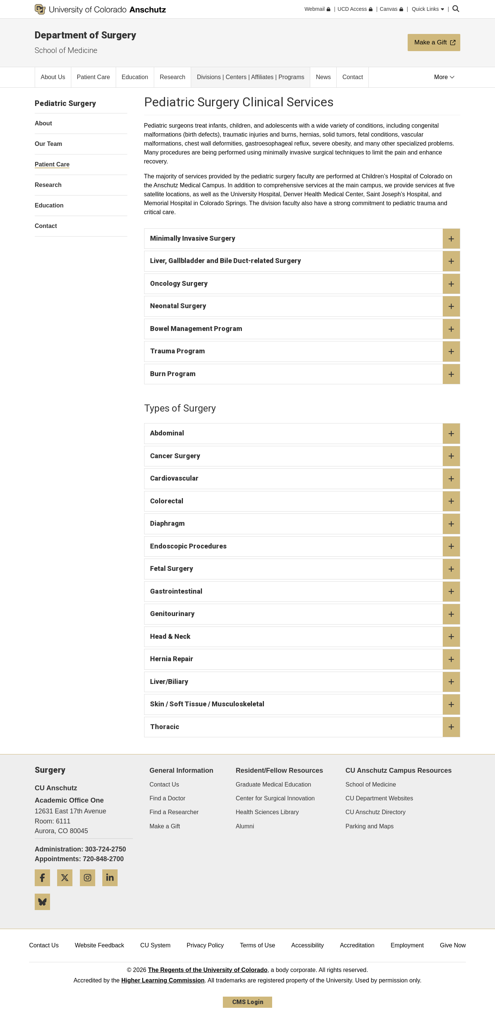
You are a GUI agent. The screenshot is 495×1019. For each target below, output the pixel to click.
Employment (407, 945)
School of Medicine (66, 50)
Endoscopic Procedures (305, 547)
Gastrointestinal (305, 592)
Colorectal (305, 501)
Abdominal (305, 433)
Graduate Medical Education (273, 784)
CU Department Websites (379, 798)
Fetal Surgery (305, 569)
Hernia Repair (305, 659)
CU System (155, 945)
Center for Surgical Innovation (275, 798)
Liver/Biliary (305, 682)
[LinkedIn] (112, 889)
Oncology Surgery (305, 284)
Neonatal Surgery (305, 306)
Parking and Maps (370, 826)
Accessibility (307, 945)
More (444, 77)
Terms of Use (257, 945)
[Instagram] (90, 889)
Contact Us (164, 784)
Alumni (245, 826)
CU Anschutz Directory (376, 812)
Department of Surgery (85, 35)
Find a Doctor (168, 798)
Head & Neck (305, 637)
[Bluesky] (45, 913)
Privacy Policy (205, 945)
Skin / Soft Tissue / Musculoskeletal (305, 704)
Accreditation (357, 945)
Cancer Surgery (305, 456)
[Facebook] (45, 889)
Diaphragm (305, 524)
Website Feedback (99, 945)
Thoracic (305, 727)
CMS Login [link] (247, 1002)
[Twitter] (67, 889)
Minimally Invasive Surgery (305, 239)
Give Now (453, 945)
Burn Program (305, 374)
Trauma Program (305, 351)
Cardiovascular (305, 479)
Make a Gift (165, 826)
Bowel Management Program (305, 329)
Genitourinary (305, 614)
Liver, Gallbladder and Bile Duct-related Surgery (305, 261)
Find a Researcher (174, 812)
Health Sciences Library (267, 812)
